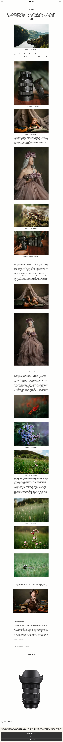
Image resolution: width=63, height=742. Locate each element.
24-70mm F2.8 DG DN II (6, 721)
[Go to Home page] (31, 1)
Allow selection (31, 739)
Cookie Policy (26, 729)
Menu (2, 1)
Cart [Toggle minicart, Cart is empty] (60, 1)
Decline (31, 736)
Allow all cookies (31, 733)
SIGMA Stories (31, 9)
